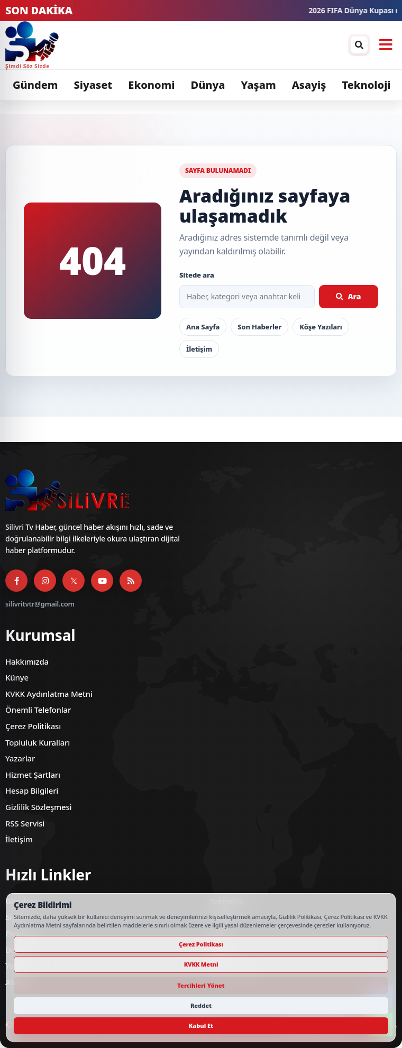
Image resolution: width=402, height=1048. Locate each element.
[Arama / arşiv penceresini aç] (359, 45)
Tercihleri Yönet (200, 985)
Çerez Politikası (33, 726)
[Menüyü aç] (385, 45)
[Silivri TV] (174, 45)
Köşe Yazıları (320, 327)
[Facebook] (16, 580)
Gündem (35, 85)
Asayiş (309, 85)
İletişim (199, 349)
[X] (73, 580)
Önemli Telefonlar (38, 709)
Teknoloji (366, 85)
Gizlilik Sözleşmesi (38, 807)
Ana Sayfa (203, 327)
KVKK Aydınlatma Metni (49, 693)
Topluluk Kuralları (37, 742)
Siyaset (93, 85)
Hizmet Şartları (32, 774)
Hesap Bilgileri (31, 790)
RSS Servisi (24, 823)
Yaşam (258, 85)
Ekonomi (151, 85)
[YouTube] (102, 580)
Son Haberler (259, 327)
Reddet (201, 1005)
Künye (17, 677)
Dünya (207, 85)
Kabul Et (201, 1025)
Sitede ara (196, 275)
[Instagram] (45, 580)
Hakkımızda (27, 661)
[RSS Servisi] (131, 580)
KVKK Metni (201, 964)
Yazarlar (20, 758)
